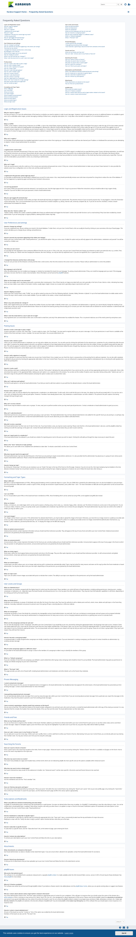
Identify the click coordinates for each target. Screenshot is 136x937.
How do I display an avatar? (11, 54)
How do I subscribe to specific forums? (75, 75)
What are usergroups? (71, 29)
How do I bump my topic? (11, 83)
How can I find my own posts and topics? (76, 66)
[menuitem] (125, 4)
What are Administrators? (72, 26)
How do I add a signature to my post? (14, 67)
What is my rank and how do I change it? (15, 56)
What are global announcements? (13, 95)
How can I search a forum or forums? (75, 59)
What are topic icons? (9, 102)
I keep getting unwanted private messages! (76, 45)
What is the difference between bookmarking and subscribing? (81, 71)
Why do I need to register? (11, 26)
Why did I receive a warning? (11, 76)
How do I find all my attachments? (74, 83)
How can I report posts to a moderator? (14, 78)
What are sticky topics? (10, 98)
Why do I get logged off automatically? (14, 37)
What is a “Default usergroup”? (73, 36)
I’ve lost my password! (10, 36)
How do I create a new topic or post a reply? (15, 63)
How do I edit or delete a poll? (12, 71)
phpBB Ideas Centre (81, 886)
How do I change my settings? (12, 45)
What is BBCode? (8, 88)
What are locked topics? (10, 100)
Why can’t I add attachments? (12, 75)
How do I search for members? (73, 64)
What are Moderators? (71, 28)
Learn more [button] (68, 933)
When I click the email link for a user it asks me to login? (19, 58)
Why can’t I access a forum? (11, 73)
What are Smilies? (9, 92)
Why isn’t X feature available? (73, 91)
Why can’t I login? (8, 33)
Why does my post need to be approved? (15, 81)
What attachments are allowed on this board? (77, 82)
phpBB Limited (52, 875)
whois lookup (8, 897)
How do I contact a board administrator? (76, 94)
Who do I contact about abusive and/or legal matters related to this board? (85, 92)
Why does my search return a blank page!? (76, 62)
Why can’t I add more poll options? (13, 70)
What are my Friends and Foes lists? (74, 52)
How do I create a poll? (10, 68)
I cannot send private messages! (73, 43)
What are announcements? (11, 97)
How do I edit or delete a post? (12, 65)
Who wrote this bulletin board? (73, 89)
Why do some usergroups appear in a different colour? (79, 34)
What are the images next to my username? (15, 53)
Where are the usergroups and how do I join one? (78, 31)
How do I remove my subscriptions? (74, 76)
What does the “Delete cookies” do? (13, 39)
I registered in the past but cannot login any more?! (17, 34)
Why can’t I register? (9, 29)
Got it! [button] (124, 933)
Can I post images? (9, 93)
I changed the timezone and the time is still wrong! (17, 50)
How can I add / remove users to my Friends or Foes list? (80, 54)
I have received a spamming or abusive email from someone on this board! (85, 46)
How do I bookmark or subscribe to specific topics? (78, 73)
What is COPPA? (8, 28)
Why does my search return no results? (75, 61)
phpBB (60, 273)
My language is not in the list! (11, 51)
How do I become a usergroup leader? (75, 33)
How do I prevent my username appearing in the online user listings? (22, 46)
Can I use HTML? (8, 90)
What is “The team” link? (71, 37)
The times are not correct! (11, 48)
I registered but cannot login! (11, 31)
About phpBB (8, 877)
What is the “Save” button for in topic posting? (16, 80)
